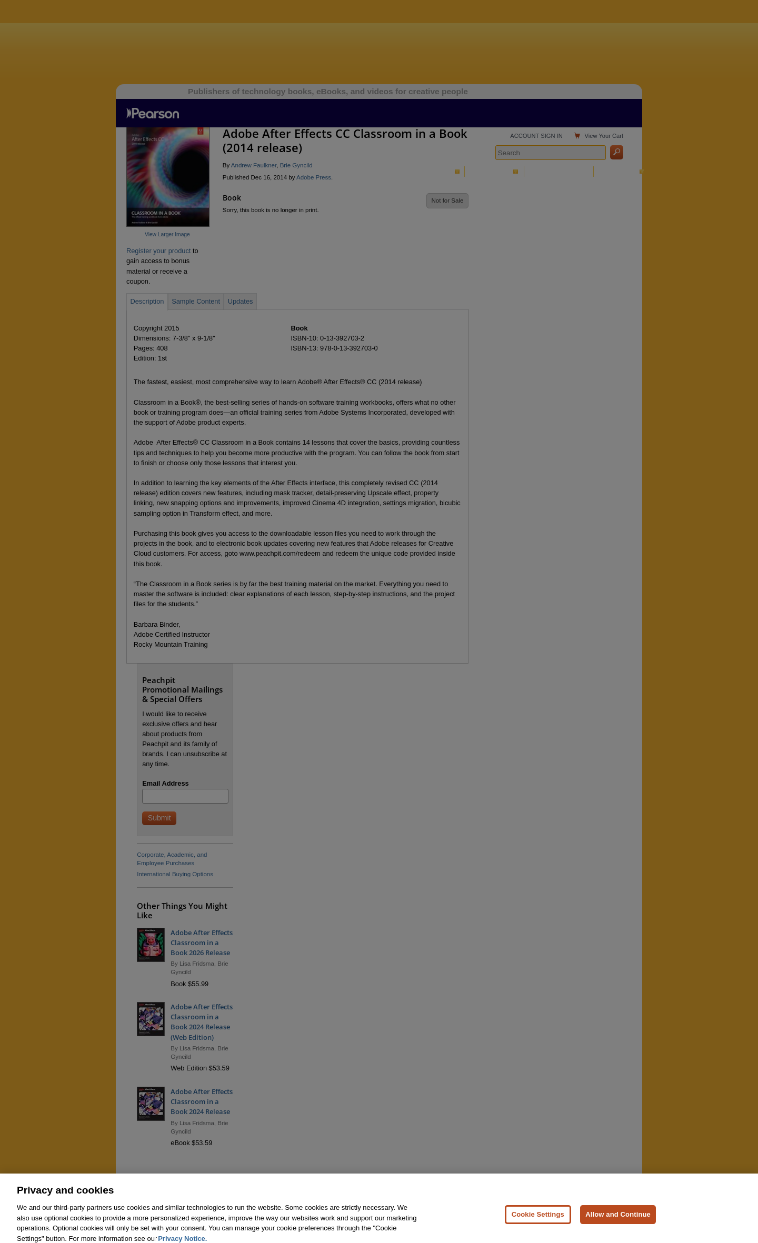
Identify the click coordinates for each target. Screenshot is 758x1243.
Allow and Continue (618, 1225)
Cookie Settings (538, 1225)
